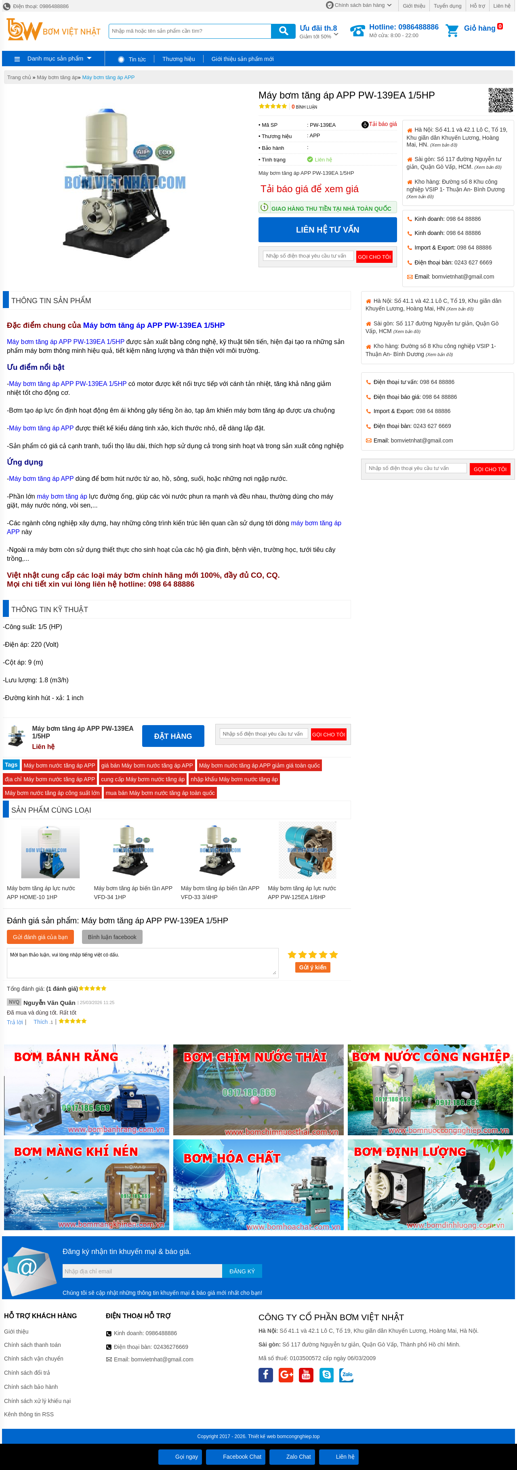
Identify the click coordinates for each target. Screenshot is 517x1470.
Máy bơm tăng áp (57, 77)
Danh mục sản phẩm (55, 58)
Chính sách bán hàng (360, 5)
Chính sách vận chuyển (33, 1358)
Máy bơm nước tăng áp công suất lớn (52, 793)
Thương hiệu (178, 59)
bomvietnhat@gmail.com (463, 276)
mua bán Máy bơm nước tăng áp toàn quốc (160, 793)
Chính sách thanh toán (32, 1345)
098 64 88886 (463, 219)
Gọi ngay (180, 1456)
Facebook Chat (235, 1456)
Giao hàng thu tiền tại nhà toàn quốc (331, 209)
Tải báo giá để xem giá (310, 188)
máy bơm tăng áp (62, 496)
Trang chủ (19, 77)
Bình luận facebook (112, 937)
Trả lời (15, 1022)
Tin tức (131, 59)
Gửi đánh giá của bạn (40, 937)
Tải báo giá (379, 124)
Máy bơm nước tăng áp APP (59, 765)
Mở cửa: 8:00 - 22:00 (404, 30)
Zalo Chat (292, 1456)
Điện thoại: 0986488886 (35, 6)
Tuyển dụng (448, 6)
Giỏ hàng (480, 28)
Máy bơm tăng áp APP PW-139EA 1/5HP (154, 325)
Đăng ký (242, 1271)
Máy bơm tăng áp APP (108, 77)
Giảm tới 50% (318, 31)
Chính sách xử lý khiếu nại (37, 1401)
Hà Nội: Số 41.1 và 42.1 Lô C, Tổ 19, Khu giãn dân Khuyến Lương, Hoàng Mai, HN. (457, 136)
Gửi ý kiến (313, 967)
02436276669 (170, 1347)
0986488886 (161, 1333)
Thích (38, 1022)
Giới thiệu (414, 6)
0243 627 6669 (473, 262)
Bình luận (304, 107)
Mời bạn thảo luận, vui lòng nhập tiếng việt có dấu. (142, 962)
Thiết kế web (262, 1436)
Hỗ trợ (477, 6)
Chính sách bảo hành (31, 1387)
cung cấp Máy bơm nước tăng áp (143, 779)
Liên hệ (502, 6)
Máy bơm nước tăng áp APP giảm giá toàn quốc (259, 765)
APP (315, 135)
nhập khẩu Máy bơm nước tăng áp (234, 779)
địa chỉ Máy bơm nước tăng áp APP (50, 779)
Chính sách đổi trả (27, 1372)
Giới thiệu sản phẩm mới (243, 59)
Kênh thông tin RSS (29, 1414)
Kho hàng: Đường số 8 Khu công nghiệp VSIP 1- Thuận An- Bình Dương (456, 188)
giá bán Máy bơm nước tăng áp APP (147, 765)
